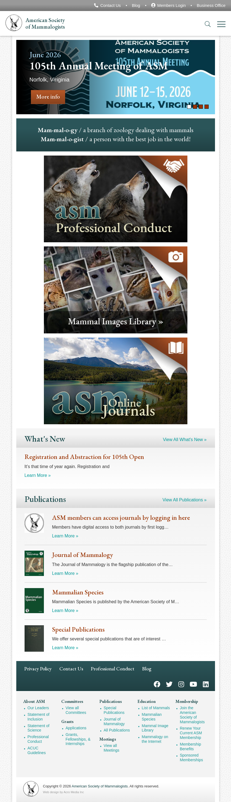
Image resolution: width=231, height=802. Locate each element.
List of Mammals (156, 708)
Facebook (157, 683)
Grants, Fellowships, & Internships (78, 739)
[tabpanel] (115, 77)
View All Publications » (185, 499)
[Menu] (221, 25)
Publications (110, 701)
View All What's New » (184, 439)
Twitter (169, 683)
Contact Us (110, 5)
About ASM (34, 701)
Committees (72, 701)
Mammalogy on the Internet (155, 739)
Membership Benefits (190, 746)
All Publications (117, 730)
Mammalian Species (152, 716)
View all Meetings (112, 747)
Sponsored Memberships (191, 757)
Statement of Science (38, 728)
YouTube (193, 683)
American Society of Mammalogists (100, 786)
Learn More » (38, 475)
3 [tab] (201, 107)
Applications (76, 728)
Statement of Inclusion (38, 716)
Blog (136, 5)
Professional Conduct (112, 668)
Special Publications (114, 710)
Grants (67, 721)
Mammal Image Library (155, 728)
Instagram (181, 683)
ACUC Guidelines (37, 750)
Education (146, 701)
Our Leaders (38, 708)
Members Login (171, 5)
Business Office (211, 5)
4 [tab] (207, 107)
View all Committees (76, 710)
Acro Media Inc (74, 792)
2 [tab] (195, 107)
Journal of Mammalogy (114, 721)
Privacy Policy (38, 668)
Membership (187, 701)
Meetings (107, 739)
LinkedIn (206, 683)
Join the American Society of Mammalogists (192, 715)
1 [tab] (189, 107)
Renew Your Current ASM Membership (191, 733)
